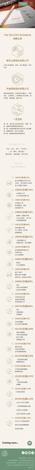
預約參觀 (23, 4)
